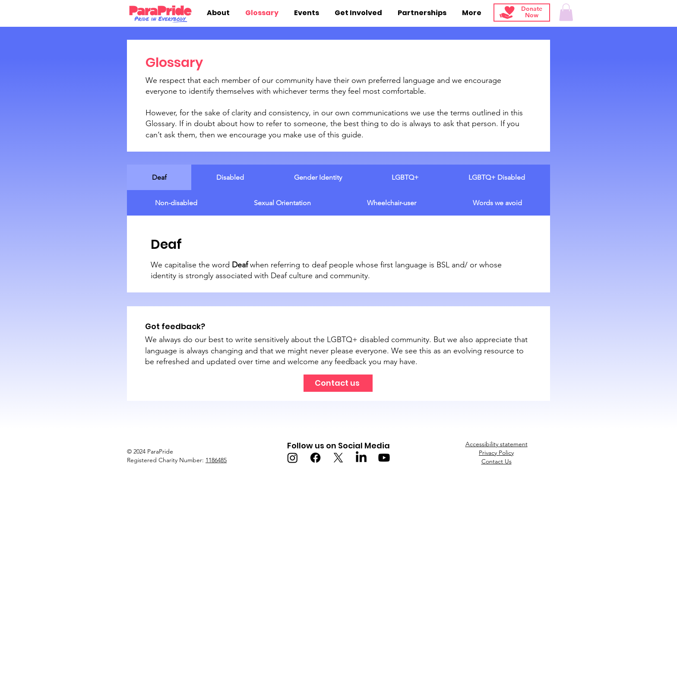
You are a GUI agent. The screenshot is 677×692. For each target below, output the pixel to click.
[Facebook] (315, 457)
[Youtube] (384, 457)
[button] (566, 12)
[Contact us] (338, 383)
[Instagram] (292, 457)
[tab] (159, 177)
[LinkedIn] (361, 457)
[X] (338, 457)
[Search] (611, 13)
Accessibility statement (496, 444)
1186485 (216, 460)
